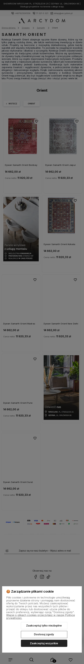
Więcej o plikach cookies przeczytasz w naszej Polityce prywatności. (40, 616)
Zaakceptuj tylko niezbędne (44, 625)
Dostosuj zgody (44, 634)
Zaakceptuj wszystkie (44, 643)
